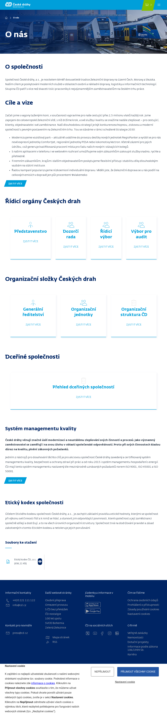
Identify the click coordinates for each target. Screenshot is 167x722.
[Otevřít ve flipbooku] (40, 561)
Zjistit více (30, 241)
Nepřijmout (102, 671)
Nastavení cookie (125, 681)
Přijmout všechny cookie (138, 671)
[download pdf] (9, 562)
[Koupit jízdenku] (148, 5)
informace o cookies (43, 683)
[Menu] (159, 5)
